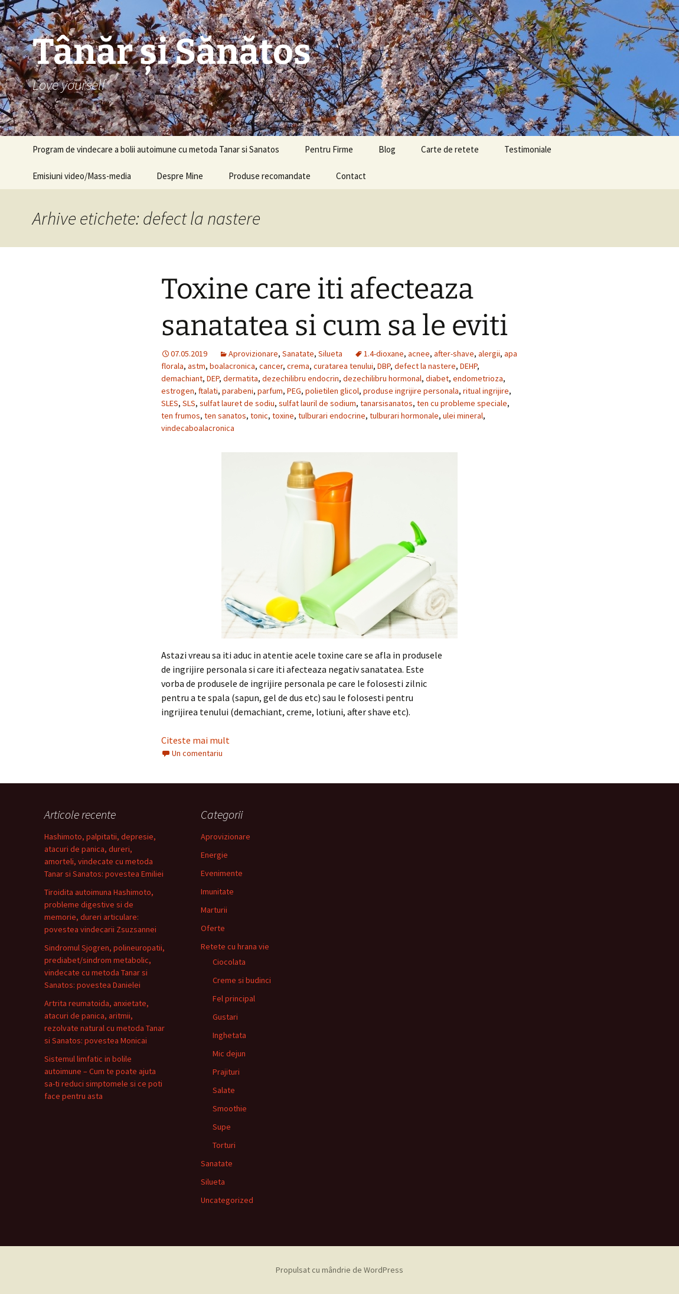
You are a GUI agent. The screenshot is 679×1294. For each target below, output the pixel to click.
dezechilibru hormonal (382, 378)
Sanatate (298, 353)
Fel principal (234, 998)
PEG (294, 390)
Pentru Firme (329, 149)
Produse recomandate (269, 175)
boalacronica (232, 366)
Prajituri (226, 1071)
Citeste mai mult (195, 740)
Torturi (224, 1145)
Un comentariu (197, 753)
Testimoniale (527, 149)
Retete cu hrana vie (235, 946)
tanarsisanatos (386, 403)
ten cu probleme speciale (462, 403)
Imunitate (217, 891)
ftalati (208, 390)
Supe (222, 1126)
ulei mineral (463, 415)
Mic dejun (229, 1053)
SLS (188, 403)
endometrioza (478, 378)
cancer (271, 366)
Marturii (214, 909)
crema (298, 366)
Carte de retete (450, 149)
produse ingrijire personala (411, 390)
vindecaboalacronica (197, 428)
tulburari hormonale (404, 415)
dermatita (240, 378)
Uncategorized (227, 1200)
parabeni (237, 390)
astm (196, 366)
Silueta (330, 353)
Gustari (225, 1016)
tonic (259, 415)
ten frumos (180, 415)
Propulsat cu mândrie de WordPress (339, 1269)
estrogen (177, 390)
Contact (351, 175)
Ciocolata (229, 961)
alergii (489, 353)
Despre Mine (179, 175)
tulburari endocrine (331, 415)
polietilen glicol (332, 390)
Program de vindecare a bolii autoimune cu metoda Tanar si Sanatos (155, 149)
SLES (169, 403)
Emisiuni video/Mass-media (81, 175)
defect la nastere (425, 366)
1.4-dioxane (384, 353)
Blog (387, 149)
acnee (419, 353)
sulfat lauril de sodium (317, 403)
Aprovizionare (253, 353)
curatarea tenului (343, 366)
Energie (214, 854)
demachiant (182, 378)
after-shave (454, 353)
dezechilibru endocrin (300, 378)
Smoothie (230, 1108)
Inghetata (229, 1035)
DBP (383, 366)
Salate (224, 1090)
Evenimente (222, 873)
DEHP (468, 366)
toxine (283, 415)
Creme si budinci (242, 980)
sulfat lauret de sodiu (237, 403)
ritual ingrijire (486, 390)
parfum (270, 390)
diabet (437, 378)
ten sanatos (225, 415)
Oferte (213, 928)
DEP (213, 378)
